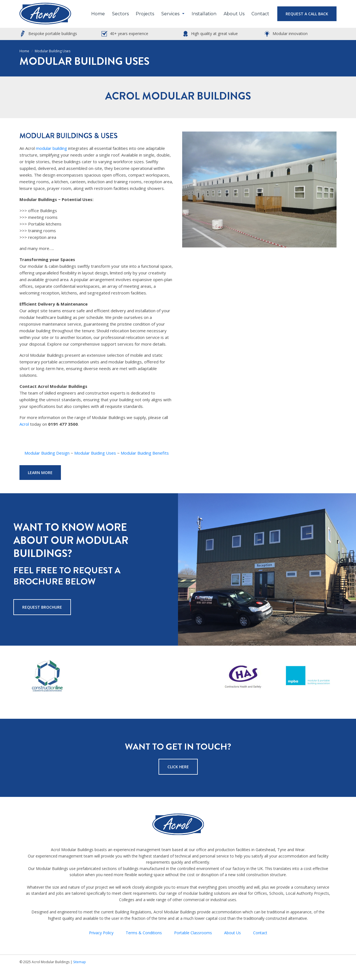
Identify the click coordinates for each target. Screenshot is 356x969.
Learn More (40, 472)
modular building (51, 148)
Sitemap (79, 962)
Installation (204, 13)
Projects (145, 13)
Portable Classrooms (193, 932)
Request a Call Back (307, 13)
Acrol (24, 424)
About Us (234, 13)
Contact (260, 13)
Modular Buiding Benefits (145, 453)
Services (170, 13)
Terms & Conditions (144, 932)
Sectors (120, 13)
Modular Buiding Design (47, 453)
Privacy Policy (101, 932)
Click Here (178, 766)
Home (98, 13)
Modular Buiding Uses (95, 453)
